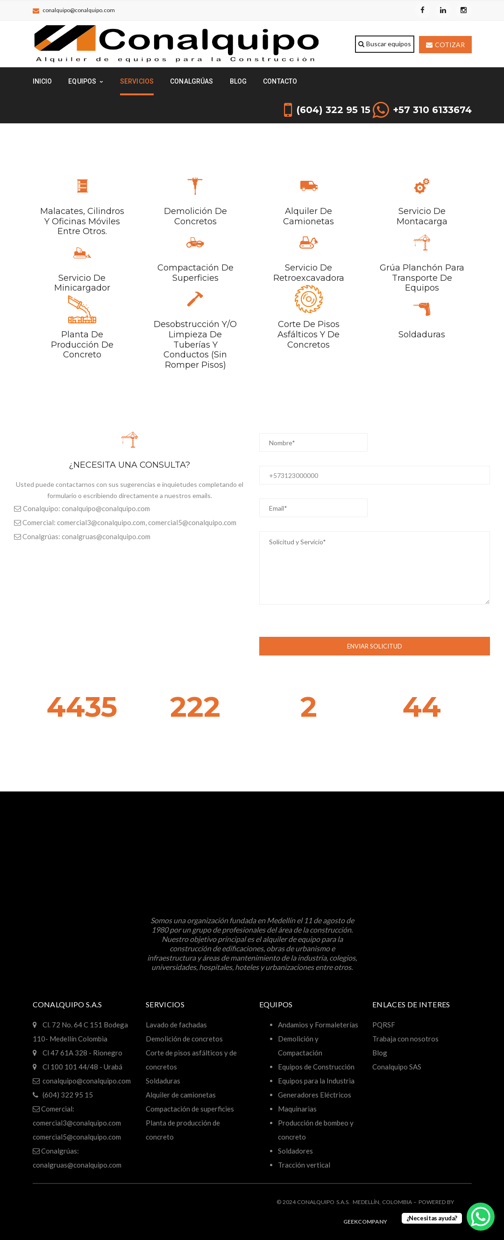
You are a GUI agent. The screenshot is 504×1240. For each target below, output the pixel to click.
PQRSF (383, 1024)
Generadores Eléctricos (314, 1094)
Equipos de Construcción (316, 1066)
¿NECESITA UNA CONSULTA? (129, 465)
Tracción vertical (304, 1165)
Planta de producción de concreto (82, 344)
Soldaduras (421, 334)
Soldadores (295, 1151)
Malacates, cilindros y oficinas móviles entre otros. (82, 221)
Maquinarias (297, 1109)
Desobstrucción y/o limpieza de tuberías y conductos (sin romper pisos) (195, 344)
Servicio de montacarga (422, 216)
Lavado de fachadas (176, 1024)
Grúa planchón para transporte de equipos (422, 278)
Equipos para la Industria (316, 1080)
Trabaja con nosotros (405, 1038)
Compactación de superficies (195, 273)
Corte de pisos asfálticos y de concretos (308, 334)
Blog (379, 1052)
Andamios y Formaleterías (318, 1024)
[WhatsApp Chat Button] (481, 1217)
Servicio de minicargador (82, 283)
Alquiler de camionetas (308, 216)
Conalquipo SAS (396, 1066)
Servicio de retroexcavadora (308, 273)
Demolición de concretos (195, 216)
